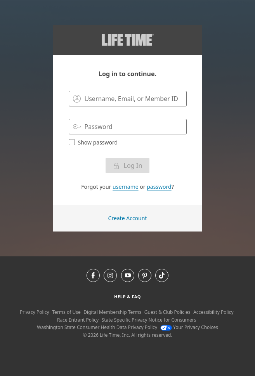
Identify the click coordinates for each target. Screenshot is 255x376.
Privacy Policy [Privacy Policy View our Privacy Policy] (34, 312)
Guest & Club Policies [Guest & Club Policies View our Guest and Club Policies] (167, 312)
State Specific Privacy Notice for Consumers (149, 320)
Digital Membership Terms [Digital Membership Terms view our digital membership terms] (112, 312)
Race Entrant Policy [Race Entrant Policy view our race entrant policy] (78, 320)
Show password (93, 142)
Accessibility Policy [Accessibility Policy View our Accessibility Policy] (213, 312)
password (159, 186)
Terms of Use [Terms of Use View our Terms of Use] (66, 312)
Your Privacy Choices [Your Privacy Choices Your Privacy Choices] (189, 327)
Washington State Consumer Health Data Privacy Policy (97, 327)
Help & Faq (127, 296)
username (126, 186)
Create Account (127, 218)
